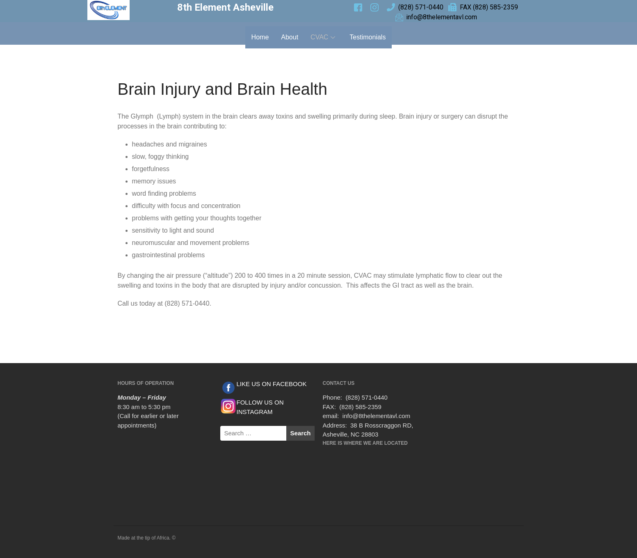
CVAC (324, 37)
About (289, 37)
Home (260, 37)
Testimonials (367, 37)
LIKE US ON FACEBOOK (272, 383)
